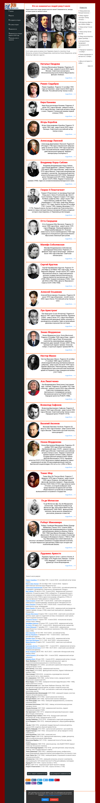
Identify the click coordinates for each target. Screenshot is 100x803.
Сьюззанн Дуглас (31, 646)
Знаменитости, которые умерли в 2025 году (15, 34)
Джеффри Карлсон (32, 623)
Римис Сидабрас (31, 580)
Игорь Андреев (31, 651)
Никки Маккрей (31, 627)
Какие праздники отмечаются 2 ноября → (85, 56)
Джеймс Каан (30, 638)
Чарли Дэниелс (31, 655)
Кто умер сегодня (14, 24)
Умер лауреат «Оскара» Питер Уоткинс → (83, 17)
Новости (11, 15)
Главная (11, 11)
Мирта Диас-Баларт (32, 584)
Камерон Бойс (30, 659)
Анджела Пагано (31, 619)
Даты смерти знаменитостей (37, 773)
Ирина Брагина (31, 642)
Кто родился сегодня (14, 20)
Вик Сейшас (30, 591)
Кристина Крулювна (32, 640)
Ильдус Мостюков (32, 614)
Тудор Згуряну (30, 601)
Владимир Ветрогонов (33, 648)
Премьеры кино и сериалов (14, 39)
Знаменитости (13, 29)
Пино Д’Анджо (30, 604)
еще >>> (90, 66)
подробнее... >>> (70, 78)
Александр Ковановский (34, 587)
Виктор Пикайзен (31, 634)
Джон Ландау (30, 608)
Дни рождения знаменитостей (60, 773)
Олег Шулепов (30, 633)
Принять (45, 799)
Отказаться (54, 799)
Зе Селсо (29, 625)
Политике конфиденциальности (52, 795)
